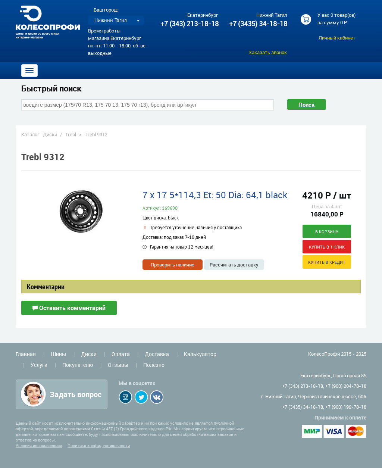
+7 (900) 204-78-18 (345, 386)
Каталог (30, 134)
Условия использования (39, 445)
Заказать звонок (267, 52)
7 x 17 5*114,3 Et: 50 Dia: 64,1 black (215, 195)
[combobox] (147, 105)
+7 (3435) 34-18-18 (257, 23)
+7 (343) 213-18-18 (189, 23)
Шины (58, 354)
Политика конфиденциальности (99, 445)
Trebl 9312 (96, 134)
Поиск (306, 104)
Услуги (39, 364)
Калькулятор (200, 354)
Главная (26, 354)
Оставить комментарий (69, 308)
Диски (50, 134)
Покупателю (77, 364)
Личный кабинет (337, 37)
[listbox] (116, 20)
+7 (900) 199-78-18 (345, 406)
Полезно (154, 364)
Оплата (121, 354)
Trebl (70, 134)
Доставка (157, 354)
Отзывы (118, 364)
